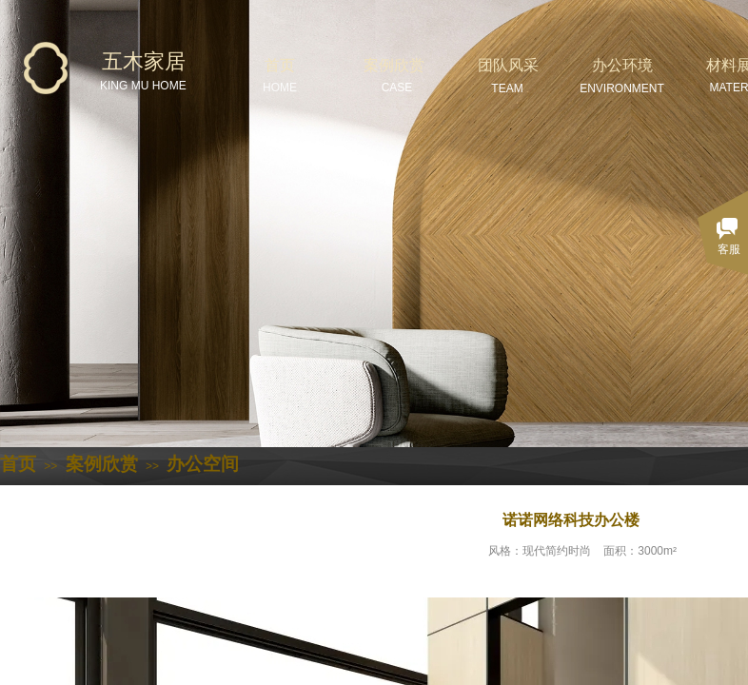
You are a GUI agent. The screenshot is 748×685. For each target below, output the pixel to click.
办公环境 (622, 65)
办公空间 (203, 464)
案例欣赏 (394, 65)
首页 (280, 65)
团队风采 (508, 65)
